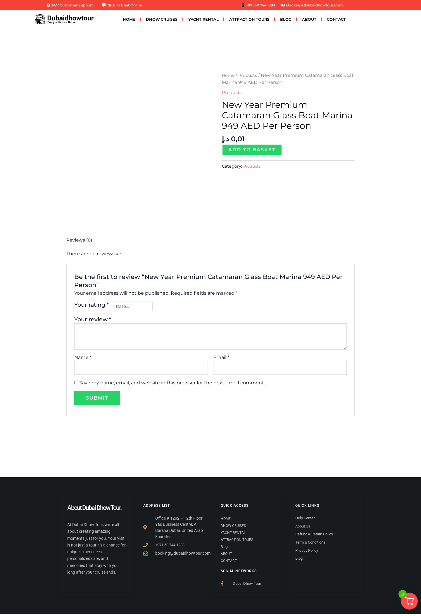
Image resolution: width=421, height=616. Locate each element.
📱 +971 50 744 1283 (258, 5)
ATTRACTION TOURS (249, 19)
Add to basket (252, 149)
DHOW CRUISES (161, 19)
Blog (285, 19)
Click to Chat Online (122, 5)
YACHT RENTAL (203, 19)
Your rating (91, 305)
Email (221, 359)
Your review (92, 320)
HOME (129, 19)
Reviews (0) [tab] (80, 240)
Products (249, 75)
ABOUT (309, 19)
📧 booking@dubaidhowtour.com (312, 5)
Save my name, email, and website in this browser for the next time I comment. (172, 385)
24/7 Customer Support (70, 5)
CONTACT (336, 19)
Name (83, 359)
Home (228, 75)
